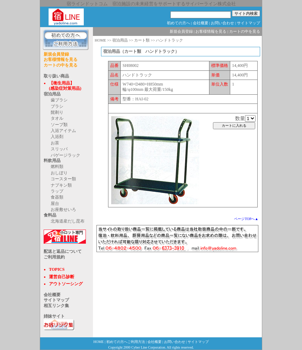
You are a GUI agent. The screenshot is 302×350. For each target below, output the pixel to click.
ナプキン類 (61, 185)
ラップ (57, 191)
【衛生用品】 (61, 83)
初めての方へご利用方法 (125, 342)
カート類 (142, 40)
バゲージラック (65, 155)
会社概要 (200, 23)
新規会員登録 (56, 54)
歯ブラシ (59, 100)
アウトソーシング (66, 283)
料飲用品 (52, 160)
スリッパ (59, 148)
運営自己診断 (61, 276)
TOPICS (56, 269)
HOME (100, 40)
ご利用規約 (54, 257)
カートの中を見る (60, 65)
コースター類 (63, 178)
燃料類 (57, 166)
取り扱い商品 (56, 76)
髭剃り (57, 112)
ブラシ (57, 106)
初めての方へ (178, 23)
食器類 (57, 197)
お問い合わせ (222, 23)
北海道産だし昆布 (67, 221)
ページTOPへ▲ (246, 219)
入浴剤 (57, 136)
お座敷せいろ (63, 209)
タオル (57, 118)
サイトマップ (248, 23)
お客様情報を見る (60, 59)
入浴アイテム (63, 130)
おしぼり (59, 172)
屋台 (55, 203)
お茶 (55, 142)
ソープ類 (59, 124)
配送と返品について (63, 251)
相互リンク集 (56, 305)
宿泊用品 (52, 94)
